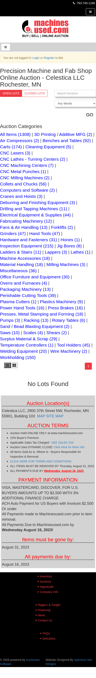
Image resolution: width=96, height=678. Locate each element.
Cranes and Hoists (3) (21, 196)
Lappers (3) (56, 252)
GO (89, 114)
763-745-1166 (83, 3)
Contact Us (45, 620)
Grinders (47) (13, 233)
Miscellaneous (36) (18, 270)
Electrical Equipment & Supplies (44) (35, 215)
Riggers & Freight (49, 605)
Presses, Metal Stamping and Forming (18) (41, 314)
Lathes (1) (80, 252)
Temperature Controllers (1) (26, 345)
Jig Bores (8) (69, 245)
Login (35, 57)
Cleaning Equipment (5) (48, 146)
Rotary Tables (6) (68, 320)
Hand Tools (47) (44, 233)
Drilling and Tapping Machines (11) (33, 208)
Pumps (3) (10, 320)
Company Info (49, 592)
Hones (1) (70, 239)
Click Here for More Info (69, 447)
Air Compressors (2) (19, 140)
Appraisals (46, 586)
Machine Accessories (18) (25, 258)
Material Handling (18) (21, 264)
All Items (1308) (15, 134)
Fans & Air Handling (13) (24, 227)
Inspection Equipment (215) (26, 245)
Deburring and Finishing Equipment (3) (37, 202)
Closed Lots (35, 93)
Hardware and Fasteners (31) (28, 239)
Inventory (46, 576)
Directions (49, 638)
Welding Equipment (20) (23, 351)
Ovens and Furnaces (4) (23, 283)
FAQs (46, 633)
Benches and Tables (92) (67, 140)
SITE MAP (55, 416)
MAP (41, 416)
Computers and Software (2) (27, 190)
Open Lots (11, 93)
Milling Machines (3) (66, 264)
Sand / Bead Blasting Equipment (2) (34, 326)
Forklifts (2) (62, 227)
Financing (44, 610)
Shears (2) (56, 332)
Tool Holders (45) (73, 345)
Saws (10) (10, 332)
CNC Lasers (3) (15, 153)
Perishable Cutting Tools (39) (28, 295)
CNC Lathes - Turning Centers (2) (32, 159)
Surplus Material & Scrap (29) (28, 338)
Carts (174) (11, 146)
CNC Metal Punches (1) (23, 171)
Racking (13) (36, 320)
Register (49, 57)
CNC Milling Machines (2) (24, 177)
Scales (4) (33, 332)
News (41, 615)
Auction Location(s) (48, 403)
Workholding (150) (18, 357)
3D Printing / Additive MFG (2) (63, 134)
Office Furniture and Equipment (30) (35, 276)
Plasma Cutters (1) (18, 301)
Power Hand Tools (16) (22, 307)
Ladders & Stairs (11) (20, 252)
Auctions (45, 581)
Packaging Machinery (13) (25, 289)
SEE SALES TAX (63, 442)
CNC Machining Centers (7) (27, 165)
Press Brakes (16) (65, 307)
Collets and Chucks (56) (23, 184)
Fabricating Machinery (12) (26, 221)
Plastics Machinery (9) (61, 301)
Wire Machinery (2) (68, 351)
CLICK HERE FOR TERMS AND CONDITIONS (40, 461)
